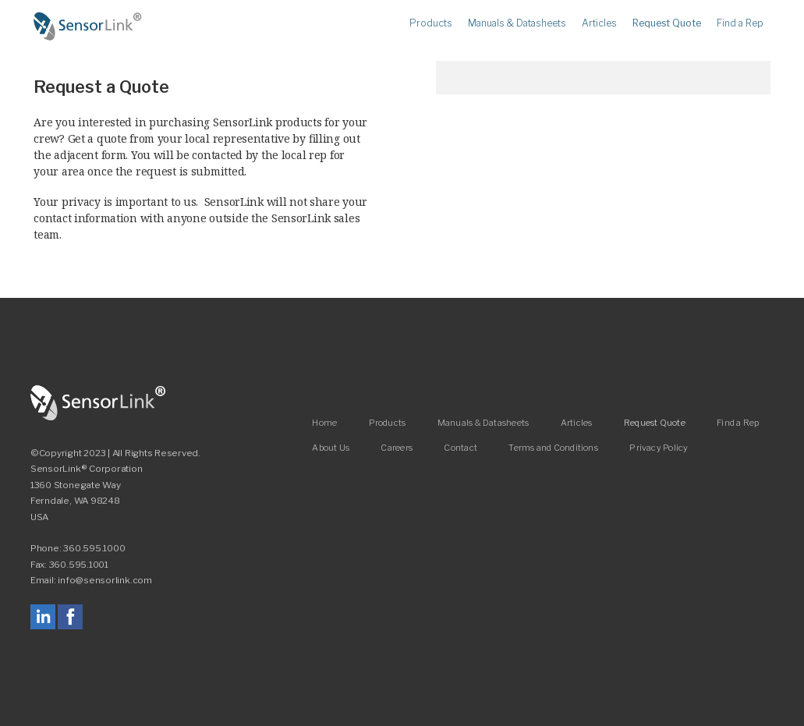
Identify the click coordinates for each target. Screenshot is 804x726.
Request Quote (666, 24)
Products (430, 24)
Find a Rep (740, 24)
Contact (460, 447)
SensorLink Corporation (98, 403)
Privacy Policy (658, 447)
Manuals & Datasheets (517, 24)
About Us (330, 447)
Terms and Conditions (552, 447)
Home (88, 26)
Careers (397, 447)
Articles (599, 24)
